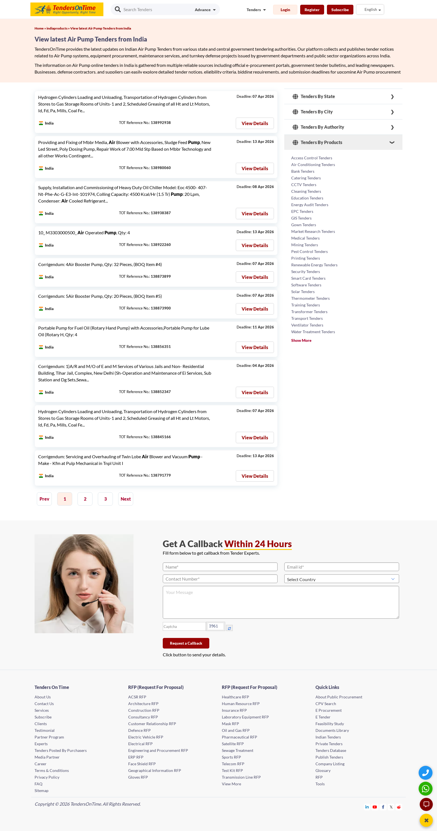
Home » (41, 28)
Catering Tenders (306, 178)
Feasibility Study (329, 723)
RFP (319, 777)
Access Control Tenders (311, 157)
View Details (255, 123)
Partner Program (49, 737)
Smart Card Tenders (308, 278)
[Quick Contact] (426, 772)
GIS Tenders (301, 218)
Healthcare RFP (235, 696)
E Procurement (328, 710)
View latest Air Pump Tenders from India (100, 28)
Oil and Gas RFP (236, 730)
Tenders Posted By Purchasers (61, 750)
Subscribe (340, 9)
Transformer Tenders (309, 311)
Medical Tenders (305, 238)
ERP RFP (136, 757)
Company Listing (329, 763)
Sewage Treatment (237, 750)
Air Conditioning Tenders (313, 164)
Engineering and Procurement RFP (158, 750)
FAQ (38, 783)
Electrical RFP (140, 743)
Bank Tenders (302, 171)
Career (41, 763)
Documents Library (332, 730)
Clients (41, 723)
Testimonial (45, 730)
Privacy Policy (47, 777)
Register (312, 9)
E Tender (323, 717)
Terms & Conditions (52, 770)
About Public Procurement (338, 696)
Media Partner (47, 757)
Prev (44, 498)
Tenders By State (314, 96)
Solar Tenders (303, 291)
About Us (43, 696)
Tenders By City (313, 111)
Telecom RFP (233, 763)
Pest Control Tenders (309, 251)
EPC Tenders (302, 211)
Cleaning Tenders (306, 191)
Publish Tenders (329, 757)
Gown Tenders (303, 224)
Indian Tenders (328, 737)
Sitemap (41, 790)
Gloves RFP (138, 777)
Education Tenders (307, 198)
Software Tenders (306, 284)
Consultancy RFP (143, 717)
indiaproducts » (58, 28)
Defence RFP (139, 730)
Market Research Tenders (313, 231)
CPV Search (325, 703)
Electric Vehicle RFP (145, 737)
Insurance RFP (234, 710)
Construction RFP (143, 710)
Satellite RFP (233, 743)
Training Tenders (305, 305)
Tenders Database (330, 750)
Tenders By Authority (318, 127)
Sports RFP (231, 757)
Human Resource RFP (241, 703)
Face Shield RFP (142, 763)
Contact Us (44, 703)
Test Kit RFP (232, 770)
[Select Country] (341, 578)
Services (42, 710)
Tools (320, 783)
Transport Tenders (307, 318)
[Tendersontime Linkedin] (367, 807)
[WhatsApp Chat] (426, 788)
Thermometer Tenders (310, 298)
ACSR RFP (137, 696)
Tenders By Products (317, 142)
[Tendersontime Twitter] (391, 807)
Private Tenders (329, 743)
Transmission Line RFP (241, 777)
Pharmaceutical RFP (239, 737)
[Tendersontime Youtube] (375, 807)
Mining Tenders (304, 244)
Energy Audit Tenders (309, 204)
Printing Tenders (305, 258)
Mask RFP (230, 723)
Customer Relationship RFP (152, 723)
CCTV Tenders (303, 184)
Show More (301, 340)
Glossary (323, 770)
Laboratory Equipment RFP (245, 717)
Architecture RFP (143, 703)
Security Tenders (305, 271)
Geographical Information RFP (154, 770)
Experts (41, 743)
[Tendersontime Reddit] (398, 807)
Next (126, 498)
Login (285, 9)
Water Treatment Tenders (313, 331)
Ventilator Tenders (307, 325)
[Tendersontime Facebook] (383, 807)
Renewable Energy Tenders (314, 264)
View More (231, 783)
